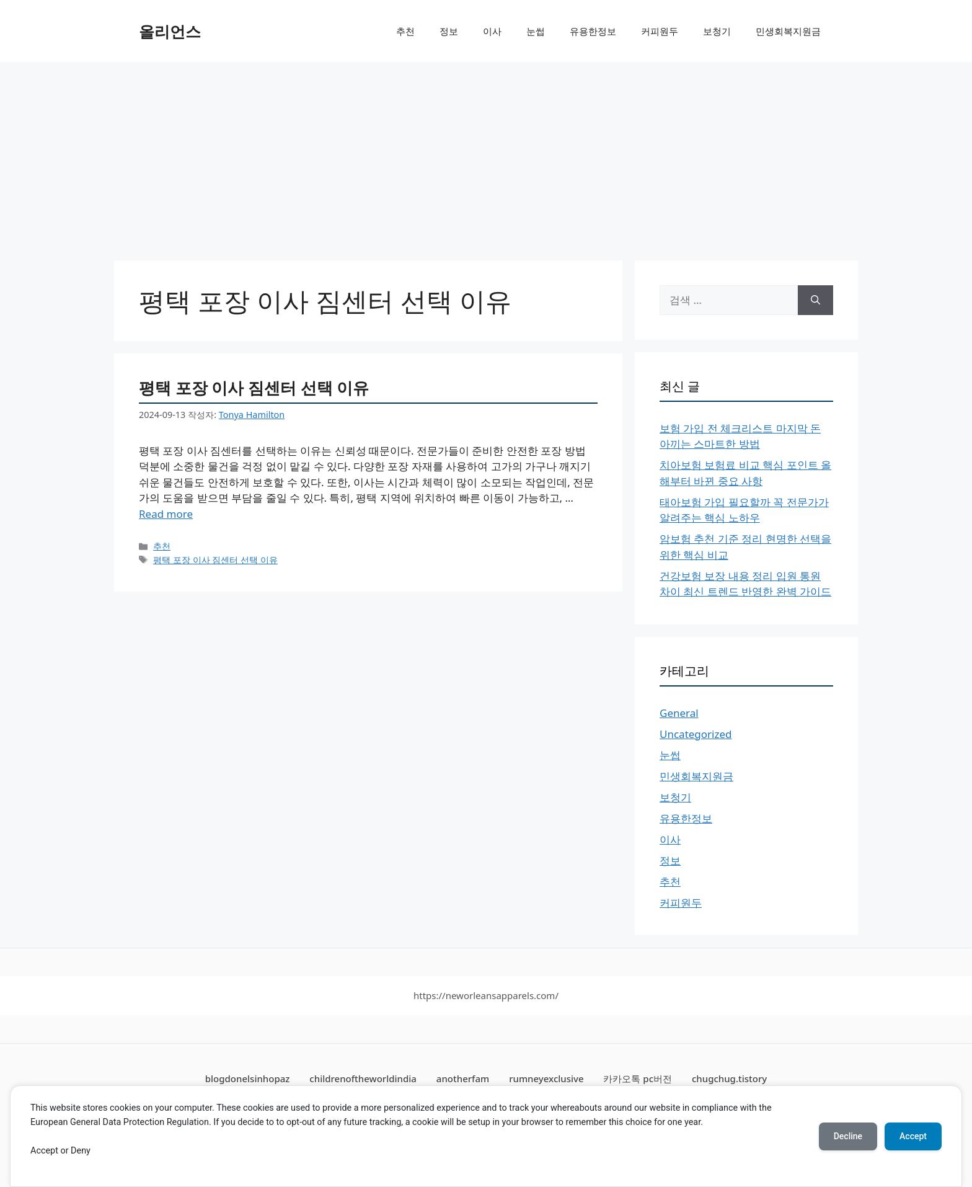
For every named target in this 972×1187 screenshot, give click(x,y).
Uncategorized (696, 734)
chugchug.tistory (729, 1078)
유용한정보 (593, 31)
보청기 (717, 31)
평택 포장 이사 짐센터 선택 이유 (254, 387)
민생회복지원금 (788, 31)
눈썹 (535, 31)
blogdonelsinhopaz (247, 1078)
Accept (913, 1136)
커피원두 (659, 31)
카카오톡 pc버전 (637, 1078)
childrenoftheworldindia (363, 1078)
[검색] (815, 300)
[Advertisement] (486, 155)
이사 (492, 31)
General (679, 713)
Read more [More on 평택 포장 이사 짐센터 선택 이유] (166, 514)
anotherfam (462, 1078)
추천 (405, 31)
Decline (848, 1136)
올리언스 (170, 31)
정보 (449, 31)
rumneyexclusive (546, 1078)
